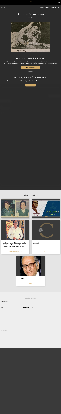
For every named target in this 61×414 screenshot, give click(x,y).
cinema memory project (15, 251)
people (3, 7)
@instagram (4, 301)
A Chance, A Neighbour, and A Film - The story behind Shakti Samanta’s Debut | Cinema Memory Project (15, 244)
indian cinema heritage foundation (49, 7)
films (45, 251)
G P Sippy (21, 278)
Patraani (36, 243)
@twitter (3, 307)
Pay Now (30, 85)
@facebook (34, 307)
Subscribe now (30, 67)
